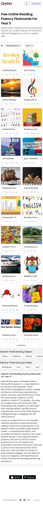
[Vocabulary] (16, 356)
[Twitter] (20, 500)
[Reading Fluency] (13, 45)
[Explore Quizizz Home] (6, 3)
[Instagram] (29, 500)
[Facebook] (24, 500)
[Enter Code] (36, 3)
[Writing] (4, 356)
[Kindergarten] (7, 367)
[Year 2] (28, 367)
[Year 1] (19, 367)
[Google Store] (29, 477)
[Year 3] (37, 367)
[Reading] (29, 356)
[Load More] (21, 345)
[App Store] (15, 477)
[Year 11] (29, 45)
